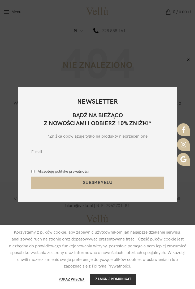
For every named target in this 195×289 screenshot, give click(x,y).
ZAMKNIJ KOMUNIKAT (113, 279)
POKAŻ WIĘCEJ (72, 279)
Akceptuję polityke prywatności (63, 171)
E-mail (36, 152)
